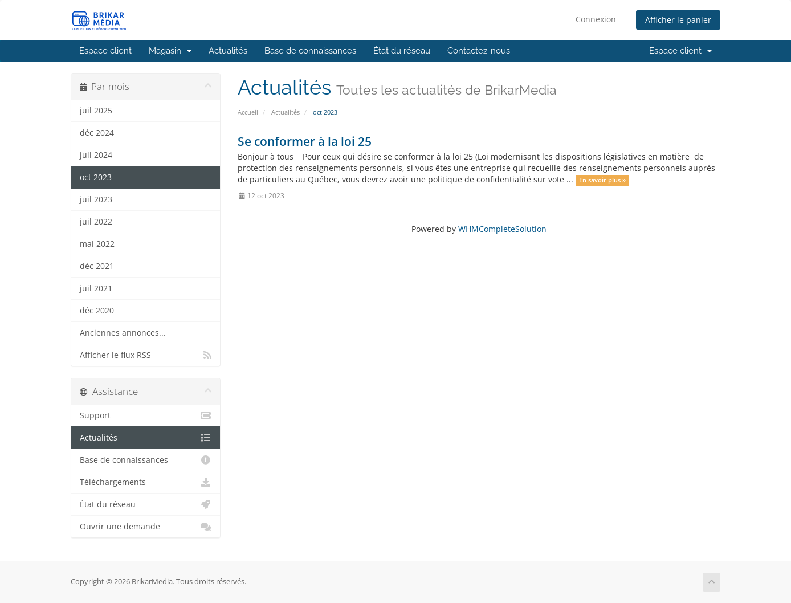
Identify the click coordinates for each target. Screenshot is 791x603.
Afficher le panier (678, 19)
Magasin (170, 51)
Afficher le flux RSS (145, 355)
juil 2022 (96, 222)
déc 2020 (97, 310)
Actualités (228, 51)
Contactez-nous (478, 51)
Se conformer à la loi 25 (305, 141)
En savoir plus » (602, 180)
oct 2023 (96, 177)
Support (145, 415)
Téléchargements (145, 482)
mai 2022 (97, 244)
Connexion (596, 19)
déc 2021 (97, 266)
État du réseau (401, 51)
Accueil (248, 112)
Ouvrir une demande (145, 526)
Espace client (105, 51)
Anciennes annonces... (123, 333)
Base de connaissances (310, 51)
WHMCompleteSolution (502, 228)
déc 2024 (97, 133)
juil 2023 (96, 199)
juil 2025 (96, 110)
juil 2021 (96, 288)
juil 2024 (96, 155)
